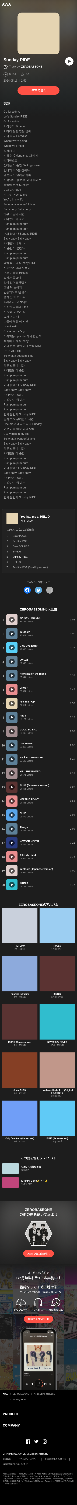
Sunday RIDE (19, 1399)
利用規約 (7, 1459)
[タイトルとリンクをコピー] (49, 590)
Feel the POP (20, 541)
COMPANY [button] (11, 1425)
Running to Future (20, 994)
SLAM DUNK (19, 1090)
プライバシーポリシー (28, 1459)
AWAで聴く (38, 90)
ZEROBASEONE (32, 66)
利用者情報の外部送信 (55, 1459)
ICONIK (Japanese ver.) (19, 1042)
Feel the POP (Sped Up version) (30, 567)
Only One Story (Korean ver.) (19, 1138)
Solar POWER (20, 535)
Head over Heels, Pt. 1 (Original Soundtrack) (57, 1091)
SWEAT (17, 551)
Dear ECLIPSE (21, 546)
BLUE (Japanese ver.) (57, 1138)
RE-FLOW (20, 946)
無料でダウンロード (38, 1319)
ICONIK (57, 994)
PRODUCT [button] (11, 1414)
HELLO (17, 562)
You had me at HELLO (35, 516)
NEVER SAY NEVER (57, 1042)
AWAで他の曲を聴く (38, 1253)
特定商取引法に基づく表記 (15, 1464)
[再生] (69, 61)
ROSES (57, 946)
